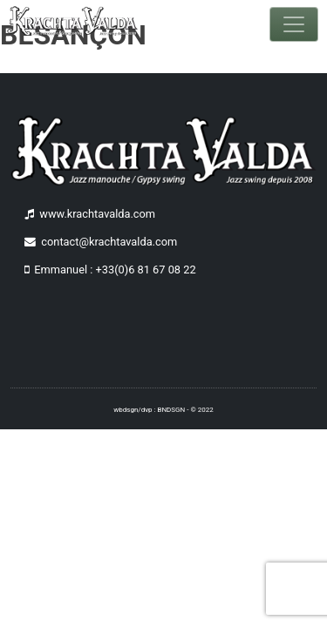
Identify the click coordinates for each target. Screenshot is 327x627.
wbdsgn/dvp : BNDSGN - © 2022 (163, 410)
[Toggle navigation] (293, 24)
